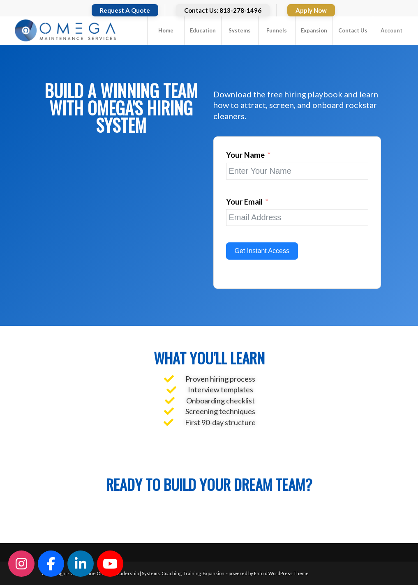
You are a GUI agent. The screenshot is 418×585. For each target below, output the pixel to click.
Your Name (245, 154)
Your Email (244, 201)
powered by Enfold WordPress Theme (269, 573)
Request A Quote (125, 10)
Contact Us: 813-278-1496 (222, 10)
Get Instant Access (262, 250)
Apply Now (311, 10)
